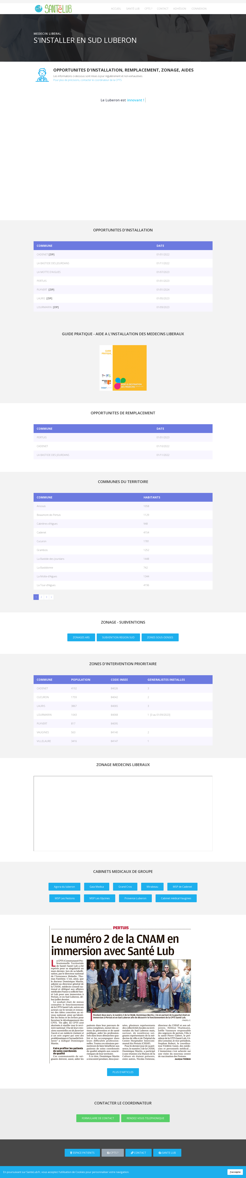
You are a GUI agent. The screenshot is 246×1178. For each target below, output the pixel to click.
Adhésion (179, 8)
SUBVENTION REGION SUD (118, 637)
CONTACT (138, 1152)
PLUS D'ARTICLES (123, 1072)
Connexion (199, 8)
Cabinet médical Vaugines (176, 898)
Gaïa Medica (97, 886)
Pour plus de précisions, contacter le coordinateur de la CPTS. (87, 80)
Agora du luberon (64, 886)
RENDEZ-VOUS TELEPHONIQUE (145, 1118)
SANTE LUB (167, 1152)
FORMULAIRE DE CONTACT (98, 1118)
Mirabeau (152, 886)
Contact (162, 8)
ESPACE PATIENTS (82, 1152)
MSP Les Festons (65, 898)
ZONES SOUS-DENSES (160, 637)
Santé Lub (133, 8)
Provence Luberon (135, 898)
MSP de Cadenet (182, 886)
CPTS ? (148, 8)
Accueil (116, 8)
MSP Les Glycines (99, 898)
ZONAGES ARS (81, 637)
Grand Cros (125, 886)
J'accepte (235, 1171)
